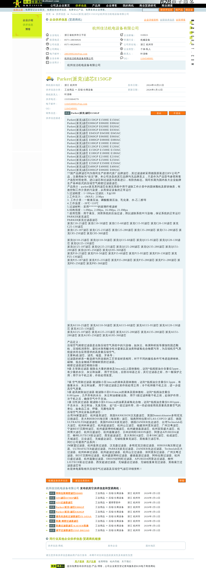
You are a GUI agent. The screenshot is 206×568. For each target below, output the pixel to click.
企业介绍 (28, 20)
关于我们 (126, 561)
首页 (48, 14)
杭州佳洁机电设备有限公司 (79, 58)
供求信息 (28, 24)
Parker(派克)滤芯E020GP (70, 512)
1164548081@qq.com (76, 104)
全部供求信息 (167, 20)
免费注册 (18, 10)
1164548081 (147, 58)
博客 (28, 29)
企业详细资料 (151, 20)
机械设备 (145, 40)
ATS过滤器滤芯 (64, 502)
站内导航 (115, 561)
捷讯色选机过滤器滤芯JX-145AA (74, 516)
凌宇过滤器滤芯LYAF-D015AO (73, 530)
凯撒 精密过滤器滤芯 (67, 521)
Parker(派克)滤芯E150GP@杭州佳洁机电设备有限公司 (100, 14)
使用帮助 (103, 561)
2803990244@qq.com (76, 53)
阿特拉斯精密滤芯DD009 (69, 493)
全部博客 (181, 20)
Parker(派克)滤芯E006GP (70, 507)
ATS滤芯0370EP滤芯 (67, 498)
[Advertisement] (125, 294)
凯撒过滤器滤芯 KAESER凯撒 (72, 525)
